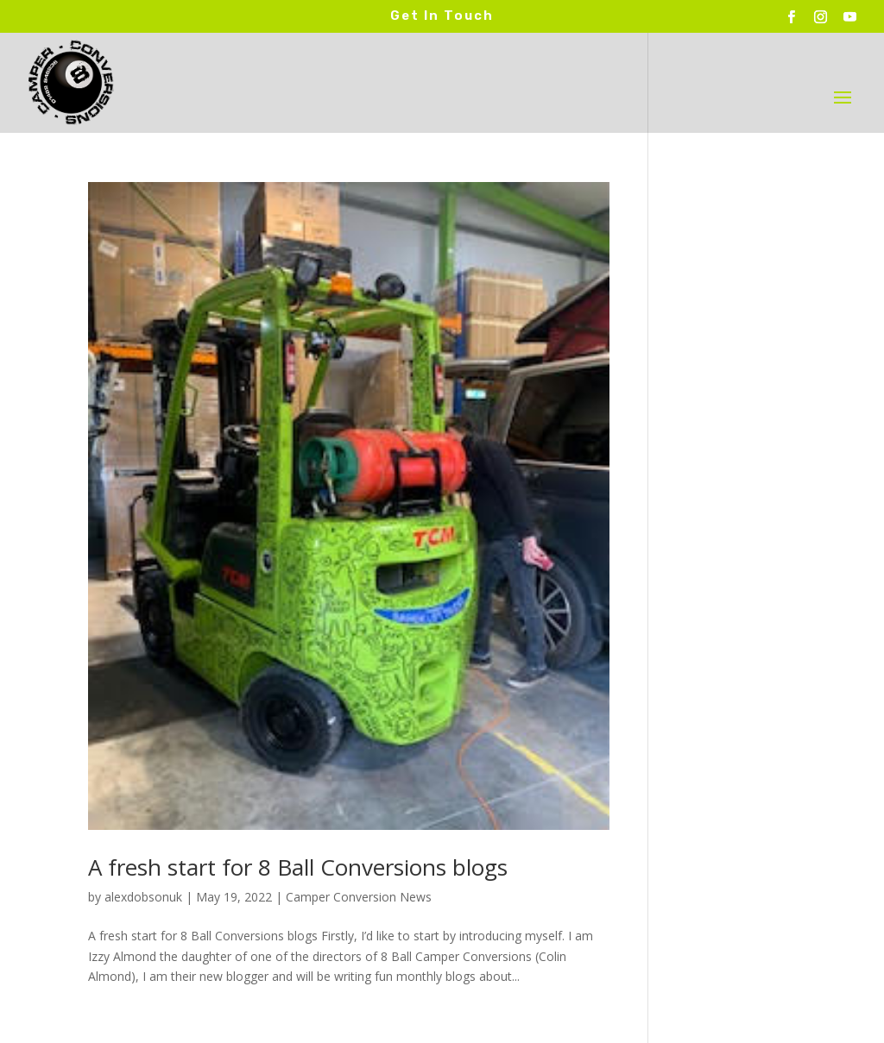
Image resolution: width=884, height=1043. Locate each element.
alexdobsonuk (143, 897)
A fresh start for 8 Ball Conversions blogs (298, 867)
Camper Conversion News (359, 897)
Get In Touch (442, 15)
